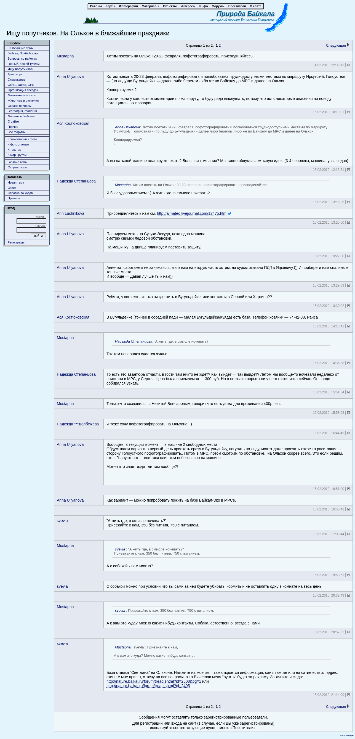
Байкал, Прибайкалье (23, 53)
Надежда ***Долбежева (78, 424)
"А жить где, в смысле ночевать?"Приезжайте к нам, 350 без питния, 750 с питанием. (152, 522)
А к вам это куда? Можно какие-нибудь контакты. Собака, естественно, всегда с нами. (218, 615)
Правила (14, 198)
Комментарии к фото (22, 139)
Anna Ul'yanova (70, 76)
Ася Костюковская (73, 123)
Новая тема (16, 182)
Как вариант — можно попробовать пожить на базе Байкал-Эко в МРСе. (171, 500)
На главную (347, 735)
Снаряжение (16, 79)
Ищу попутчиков (20, 69)
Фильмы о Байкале (21, 116)
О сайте (13, 121)
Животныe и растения (23, 100)
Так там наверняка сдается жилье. (218, 346)
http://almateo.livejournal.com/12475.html (192, 213)
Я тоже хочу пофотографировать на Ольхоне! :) (149, 424)
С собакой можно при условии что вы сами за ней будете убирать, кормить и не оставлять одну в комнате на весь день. (214, 586)
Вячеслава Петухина (257, 20)
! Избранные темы (20, 48)
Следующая (337, 45)
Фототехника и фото (22, 95)
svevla (62, 520)
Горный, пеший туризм (23, 63)
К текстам (15, 149)
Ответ (12, 187)
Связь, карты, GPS (21, 84)
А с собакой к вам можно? (218, 556)
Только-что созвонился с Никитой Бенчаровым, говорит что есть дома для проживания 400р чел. (193, 403)
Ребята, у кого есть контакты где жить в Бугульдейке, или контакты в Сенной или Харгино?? (189, 297)
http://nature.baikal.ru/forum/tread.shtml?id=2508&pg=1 (153, 681)
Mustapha (65, 56)
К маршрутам (17, 155)
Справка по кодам (20, 193)
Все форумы (16, 132)
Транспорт (15, 74)
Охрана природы (19, 105)
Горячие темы (17, 162)
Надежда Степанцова (76, 181)
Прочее (13, 126)
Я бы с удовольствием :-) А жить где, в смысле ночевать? (218, 188)
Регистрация (16, 242)
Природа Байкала (246, 13)
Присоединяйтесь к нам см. (168, 213)
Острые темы (17, 167)
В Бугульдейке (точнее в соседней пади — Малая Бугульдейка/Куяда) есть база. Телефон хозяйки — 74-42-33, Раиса (212, 317)
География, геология (22, 111)
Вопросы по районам (23, 58)
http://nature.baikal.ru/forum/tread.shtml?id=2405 (148, 686)
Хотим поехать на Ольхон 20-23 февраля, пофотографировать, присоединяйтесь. (180, 56)
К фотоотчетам (18, 144)
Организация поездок (23, 90)
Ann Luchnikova (70, 213)
